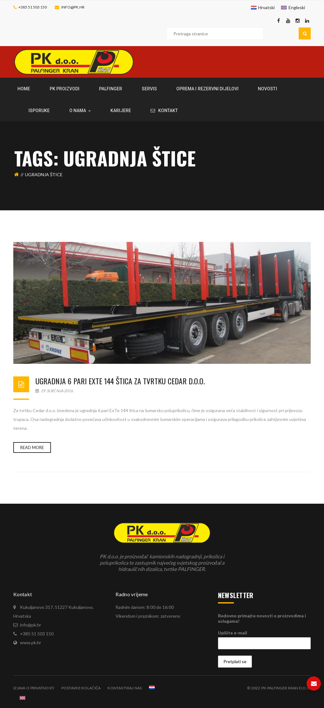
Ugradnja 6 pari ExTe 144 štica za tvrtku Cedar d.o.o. (120, 381)
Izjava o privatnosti (33, 688)
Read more (32, 447)
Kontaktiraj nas (125, 688)
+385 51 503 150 (32, 7)
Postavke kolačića (81, 688)
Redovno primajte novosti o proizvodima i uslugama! (262, 618)
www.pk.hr (30, 642)
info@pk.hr (72, 7)
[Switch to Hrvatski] (263, 7)
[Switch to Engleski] (293, 7)
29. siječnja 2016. (54, 390)
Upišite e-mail (232, 632)
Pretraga (305, 33)
